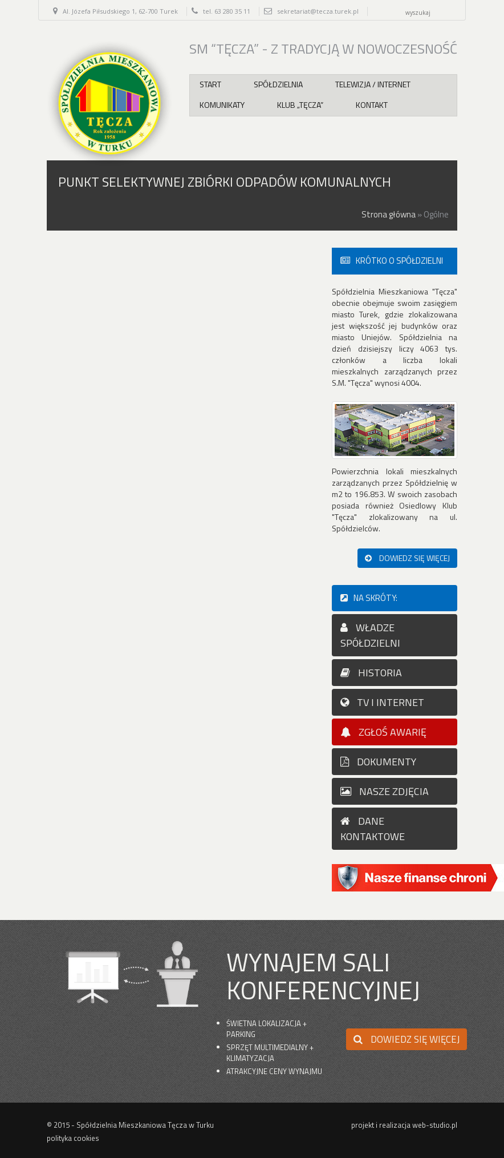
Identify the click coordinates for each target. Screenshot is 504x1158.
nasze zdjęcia (384, 791)
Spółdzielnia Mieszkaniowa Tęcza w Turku (145, 1125)
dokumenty (378, 761)
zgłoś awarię (383, 732)
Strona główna (388, 214)
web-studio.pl (434, 1125)
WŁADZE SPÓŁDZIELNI (370, 635)
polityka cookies (73, 1138)
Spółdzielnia (278, 84)
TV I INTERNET (382, 702)
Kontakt (372, 105)
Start (210, 84)
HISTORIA (371, 672)
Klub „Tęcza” (300, 105)
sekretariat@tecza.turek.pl (318, 11)
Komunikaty (222, 105)
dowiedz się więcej (407, 558)
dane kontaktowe (372, 828)
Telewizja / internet (372, 84)
